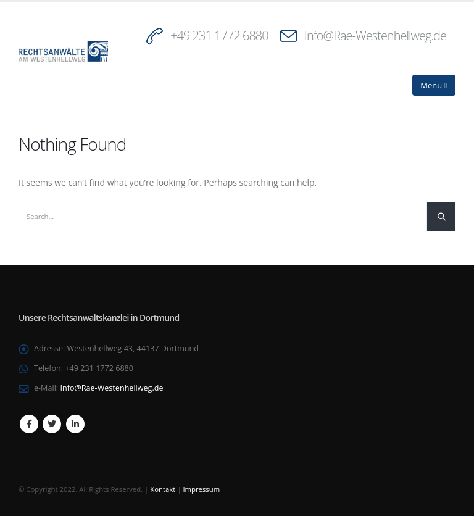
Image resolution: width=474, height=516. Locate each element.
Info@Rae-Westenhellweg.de (375, 35)
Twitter (52, 424)
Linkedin (75, 424)
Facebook (29, 424)
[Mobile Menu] (433, 85)
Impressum (201, 489)
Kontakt (162, 489)
